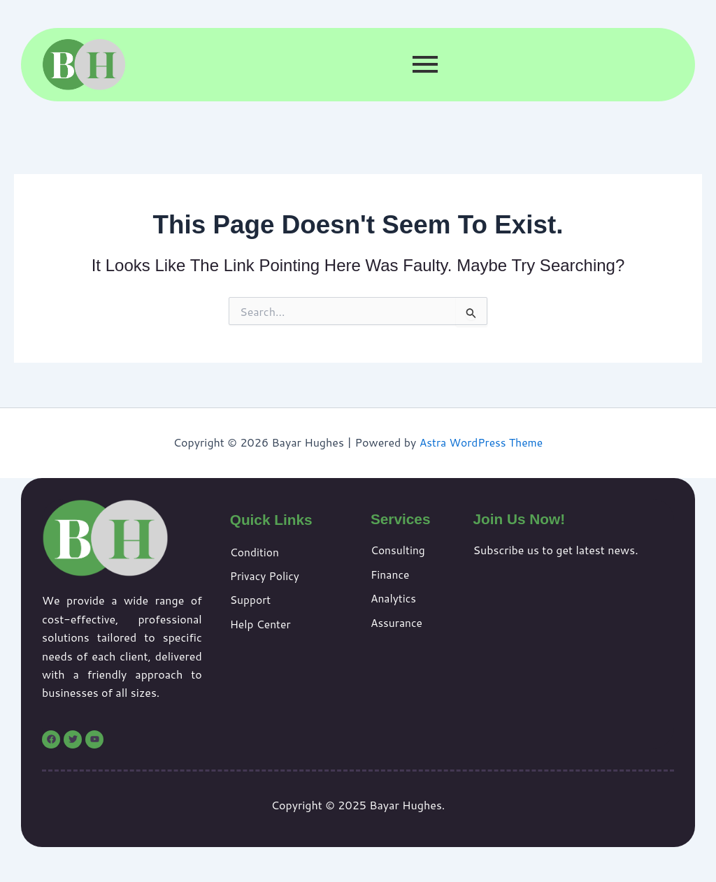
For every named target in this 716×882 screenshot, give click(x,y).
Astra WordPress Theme (481, 442)
